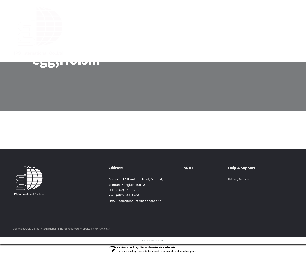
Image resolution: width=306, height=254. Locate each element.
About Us (188, 11)
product (209, 11)
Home (170, 11)
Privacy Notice (238, 179)
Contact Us (260, 11)
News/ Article (234, 11)
